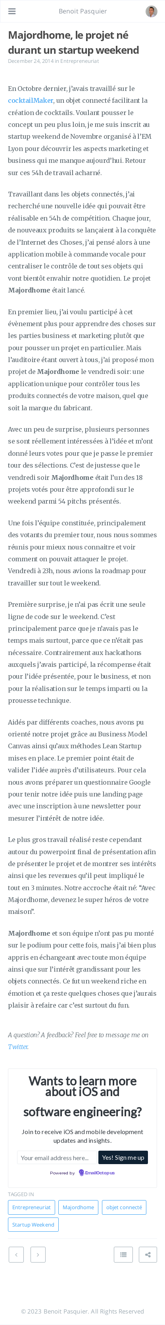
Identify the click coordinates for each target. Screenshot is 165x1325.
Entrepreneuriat (79, 60)
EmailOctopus (100, 1173)
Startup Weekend (33, 1224)
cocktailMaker (30, 100)
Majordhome (78, 1207)
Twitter (17, 1047)
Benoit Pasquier (83, 11)
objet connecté (124, 1207)
